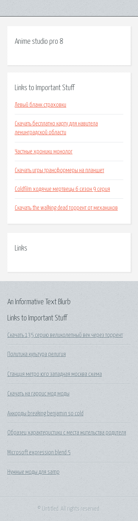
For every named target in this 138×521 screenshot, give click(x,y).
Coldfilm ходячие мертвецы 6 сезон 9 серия (62, 189)
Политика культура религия (36, 354)
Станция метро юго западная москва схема (54, 374)
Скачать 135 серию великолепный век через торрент (65, 335)
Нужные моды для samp (33, 472)
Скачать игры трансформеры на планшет (59, 170)
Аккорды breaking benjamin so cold (45, 414)
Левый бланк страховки (40, 105)
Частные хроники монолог (43, 152)
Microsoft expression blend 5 (39, 453)
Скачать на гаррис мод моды (38, 394)
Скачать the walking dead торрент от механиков (66, 208)
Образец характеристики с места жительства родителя (66, 433)
